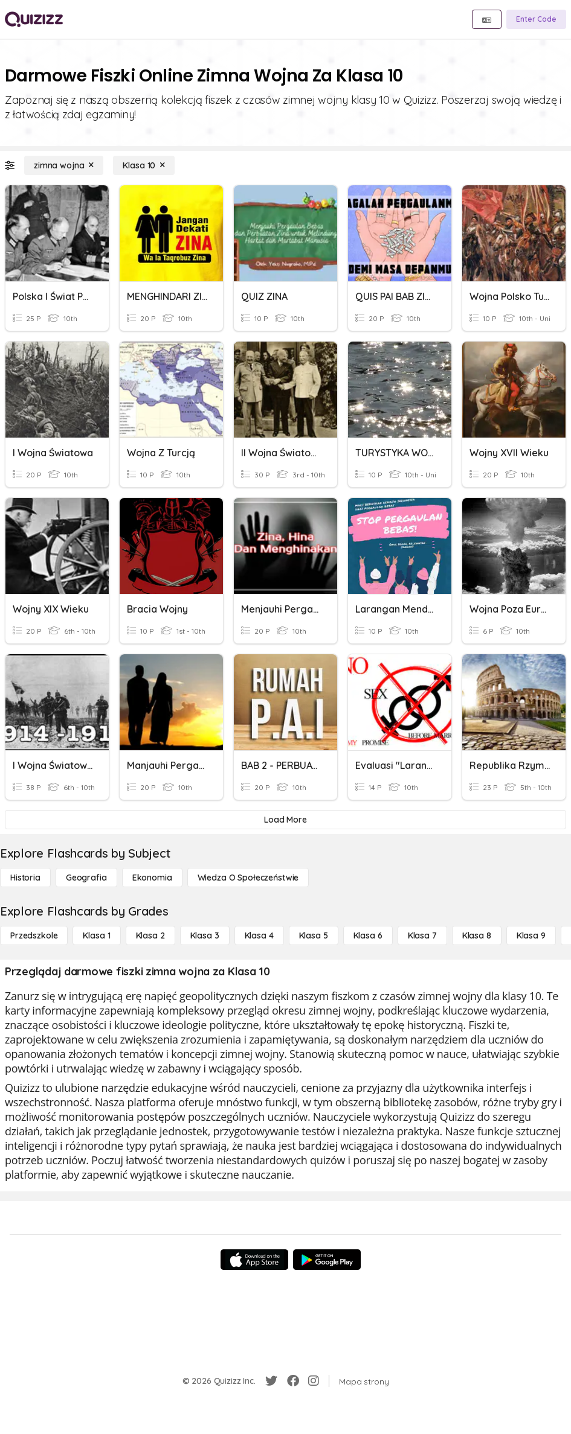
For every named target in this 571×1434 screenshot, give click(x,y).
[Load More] (285, 819)
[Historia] (25, 877)
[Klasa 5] (313, 935)
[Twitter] (271, 1381)
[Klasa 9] (531, 935)
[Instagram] (313, 1381)
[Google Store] (327, 1259)
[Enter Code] (536, 19)
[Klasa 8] (477, 935)
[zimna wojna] (63, 165)
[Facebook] (293, 1381)
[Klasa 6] (368, 935)
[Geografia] (86, 877)
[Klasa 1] (96, 935)
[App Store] (254, 1259)
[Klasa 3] (205, 935)
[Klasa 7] (422, 935)
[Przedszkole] (34, 935)
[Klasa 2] (150, 935)
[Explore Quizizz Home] (34, 19)
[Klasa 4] (259, 935)
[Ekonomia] (152, 877)
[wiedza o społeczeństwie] (248, 877)
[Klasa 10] (144, 165)
